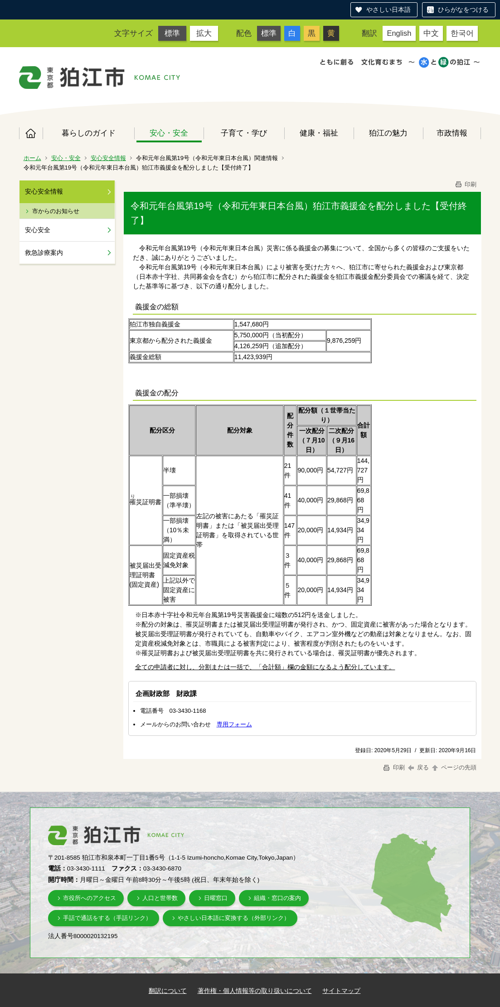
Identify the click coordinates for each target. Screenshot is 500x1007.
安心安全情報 (108, 158)
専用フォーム (234, 724)
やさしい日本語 (388, 9)
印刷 (465, 184)
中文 (431, 33)
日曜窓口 (216, 898)
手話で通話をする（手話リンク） (107, 918)
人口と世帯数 (160, 898)
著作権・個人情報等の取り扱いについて (255, 990)
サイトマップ (341, 990)
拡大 (204, 33)
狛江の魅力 (388, 133)
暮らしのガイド (89, 133)
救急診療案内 (44, 252)
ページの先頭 (454, 767)
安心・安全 (169, 133)
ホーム (31, 133)
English (399, 33)
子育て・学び (244, 133)
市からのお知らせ (55, 211)
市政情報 (452, 133)
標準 (172, 33)
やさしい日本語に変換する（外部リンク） (234, 918)
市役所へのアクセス (89, 898)
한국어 (462, 33)
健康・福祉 (319, 133)
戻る (419, 767)
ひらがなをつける (463, 9)
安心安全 (37, 230)
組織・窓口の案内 (277, 898)
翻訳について (168, 990)
